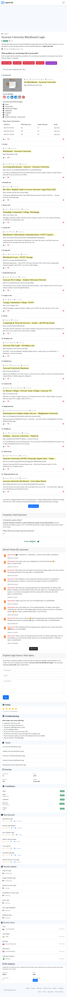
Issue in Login (7, 63)
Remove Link (47, 988)
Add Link (39, 988)
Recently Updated (8, 867)
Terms (44, 991)
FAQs (39, 991)
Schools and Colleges (11, 108)
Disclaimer (50, 991)
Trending (60, 988)
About (7, 104)
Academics (8, 113)
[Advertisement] (33, 18)
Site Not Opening (29, 63)
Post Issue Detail (51, 63)
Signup (35, 980)
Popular (54, 988)
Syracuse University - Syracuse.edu (15, 117)
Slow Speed (17, 63)
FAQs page (20, 738)
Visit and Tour (9, 106)
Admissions (8, 110)
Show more (33, 648)
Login (6, 115)
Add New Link (33, 506)
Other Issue (40, 63)
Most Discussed (8, 815)
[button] (38, 541)
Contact (33, 988)
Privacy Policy (59, 991)
